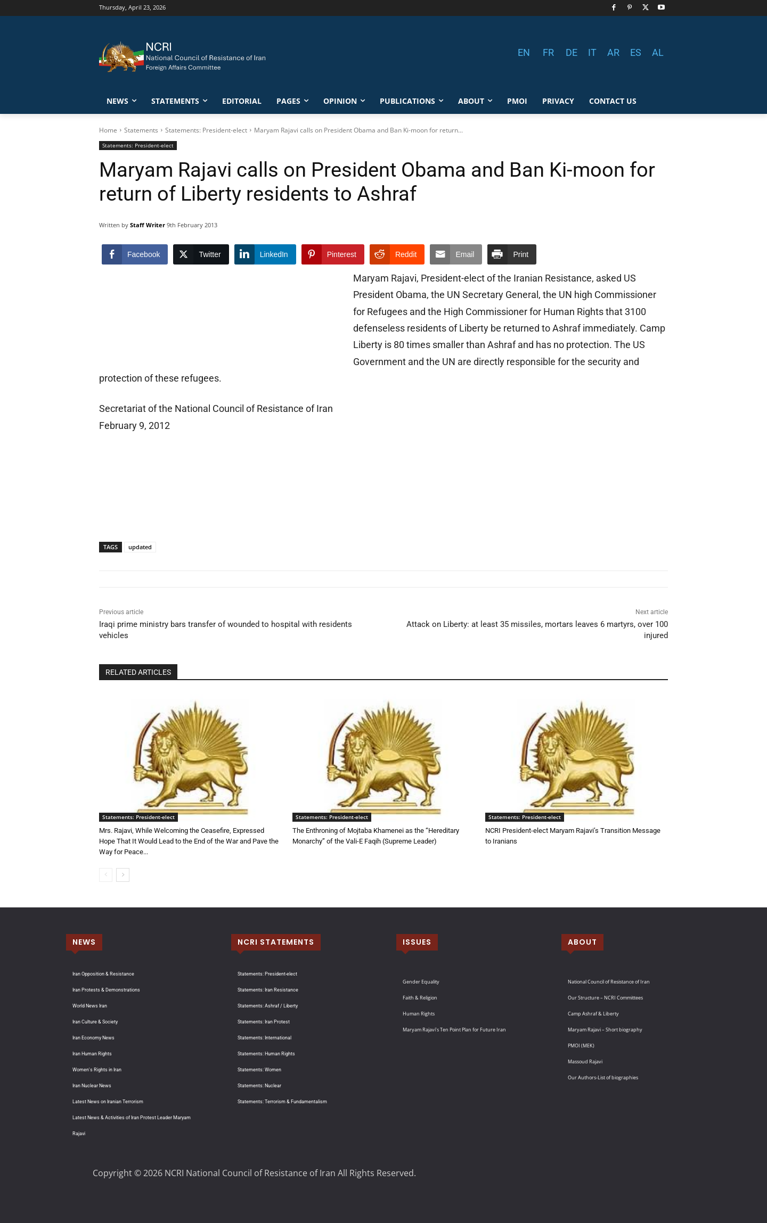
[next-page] (122, 875)
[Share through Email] (456, 254)
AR (613, 52)
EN (524, 52)
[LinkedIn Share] (265, 254)
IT (592, 52)
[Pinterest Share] (332, 254)
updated (140, 547)
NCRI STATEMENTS (276, 942)
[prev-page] (105, 875)
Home (108, 130)
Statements (141, 130)
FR (548, 52)
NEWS (84, 942)
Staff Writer (147, 225)
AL (658, 52)
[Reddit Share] (397, 254)
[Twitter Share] (201, 254)
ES (635, 52)
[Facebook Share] (135, 254)
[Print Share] (511, 254)
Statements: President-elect (206, 130)
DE (571, 52)
